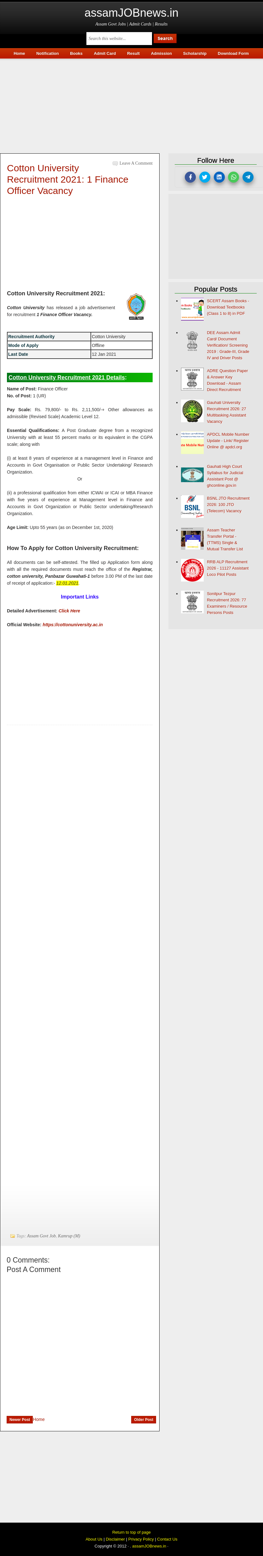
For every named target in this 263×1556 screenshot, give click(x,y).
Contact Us (167, 1539)
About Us (93, 1539)
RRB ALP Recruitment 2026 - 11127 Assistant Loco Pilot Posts (227, 568)
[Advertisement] (131, 104)
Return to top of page (131, 1532)
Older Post (143, 1419)
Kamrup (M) (69, 1236)
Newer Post (19, 1419)
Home (38, 1419)
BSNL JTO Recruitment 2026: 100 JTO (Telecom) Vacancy (228, 504)
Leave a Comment (136, 163)
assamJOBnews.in (131, 12)
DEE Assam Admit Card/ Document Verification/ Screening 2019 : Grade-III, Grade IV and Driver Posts (228, 345)
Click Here (69, 610)
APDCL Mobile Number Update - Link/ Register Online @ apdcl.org (228, 440)
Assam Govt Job (41, 1236)
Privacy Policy (141, 1539)
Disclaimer (115, 1539)
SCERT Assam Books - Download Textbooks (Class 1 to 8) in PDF (228, 307)
